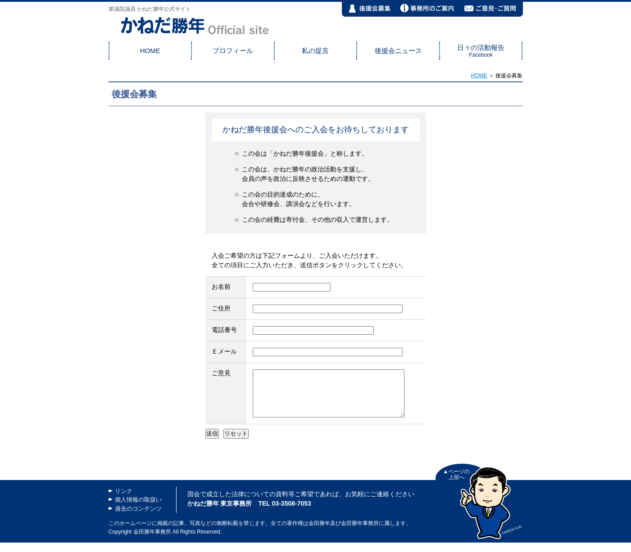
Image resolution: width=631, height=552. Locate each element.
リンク (123, 500)
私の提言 (315, 50)
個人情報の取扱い (138, 509)
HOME (150, 50)
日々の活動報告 (480, 51)
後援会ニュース (398, 50)
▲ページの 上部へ (456, 484)
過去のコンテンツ (138, 518)
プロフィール (233, 50)
